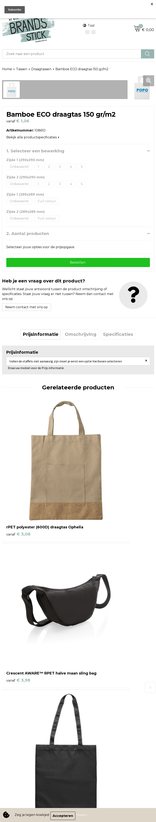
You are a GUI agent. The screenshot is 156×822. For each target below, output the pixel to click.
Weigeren (83, 815)
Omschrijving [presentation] (80, 336)
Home (7, 69)
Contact (86, 658)
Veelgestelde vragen (97, 683)
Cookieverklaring (16, 724)
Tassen (21, 69)
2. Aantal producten (27, 233)
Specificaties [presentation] (118, 336)
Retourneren (91, 677)
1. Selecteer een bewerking (35, 151)
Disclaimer (10, 737)
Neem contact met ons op (26, 309)
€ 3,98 (94, 489)
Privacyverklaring (16, 731)
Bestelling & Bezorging (98, 664)
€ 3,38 (94, 583)
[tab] (41, 336)
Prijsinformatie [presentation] (40, 336)
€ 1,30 (17, 589)
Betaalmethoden (94, 670)
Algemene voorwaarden (22, 718)
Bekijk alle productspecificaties (32, 137)
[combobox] (71, 53)
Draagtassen (41, 69)
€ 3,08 (18, 489)
